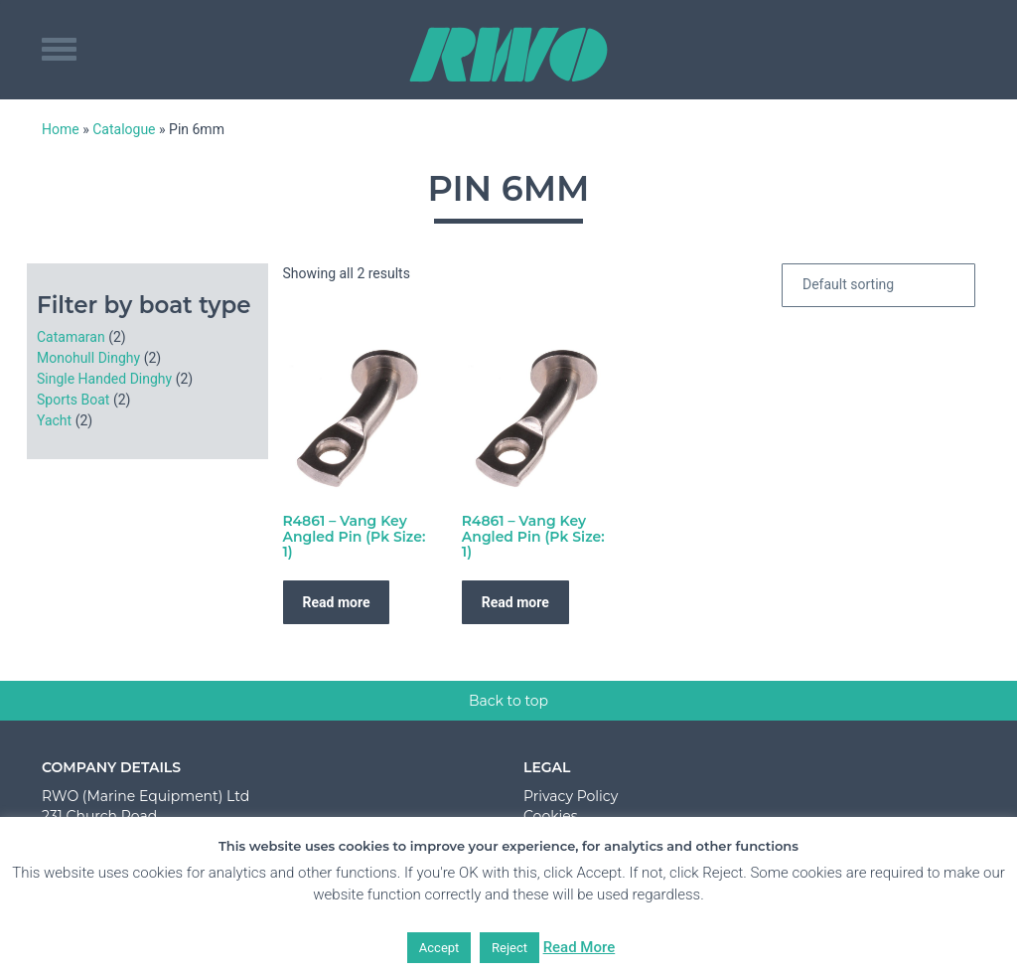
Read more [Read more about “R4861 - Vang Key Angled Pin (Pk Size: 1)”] (336, 602)
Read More (579, 947)
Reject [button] (509, 947)
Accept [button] (439, 947)
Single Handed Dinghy (104, 379)
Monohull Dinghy (88, 358)
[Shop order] (878, 285)
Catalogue (123, 129)
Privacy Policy (570, 796)
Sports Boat (73, 399)
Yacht (54, 420)
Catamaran (71, 337)
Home (60, 129)
